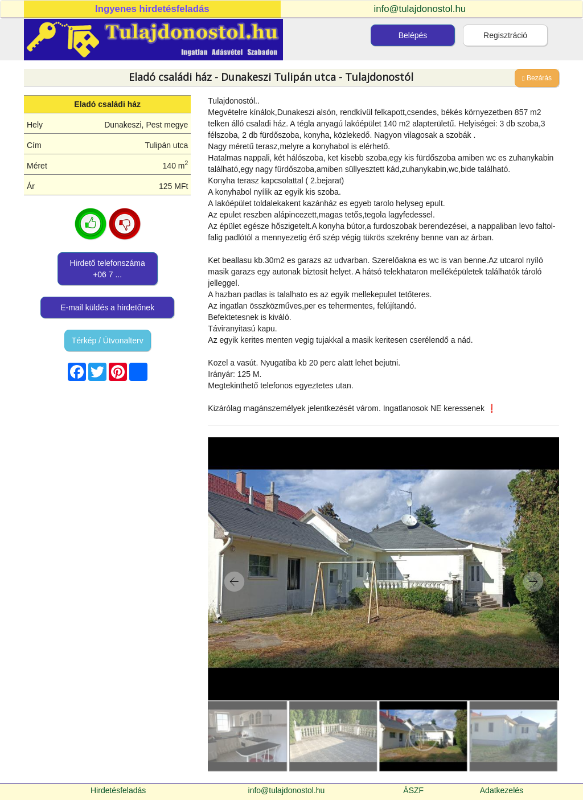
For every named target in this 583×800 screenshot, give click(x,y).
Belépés (413, 35)
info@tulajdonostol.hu (420, 8)
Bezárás (537, 78)
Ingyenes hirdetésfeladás (152, 8)
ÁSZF (413, 790)
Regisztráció (505, 35)
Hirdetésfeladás (118, 790)
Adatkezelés (501, 790)
